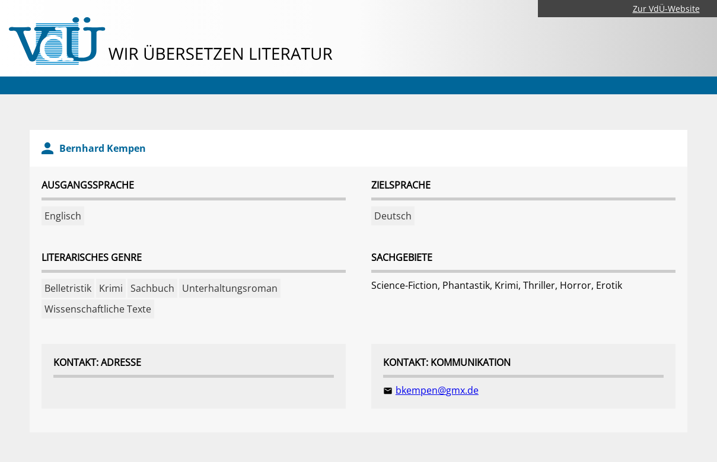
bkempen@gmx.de (437, 390)
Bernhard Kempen (102, 148)
